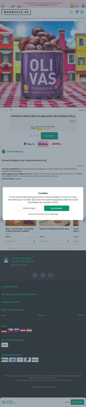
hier (56, 214)
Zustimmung (68, 197)
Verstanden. (57, 208)
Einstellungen (29, 208)
